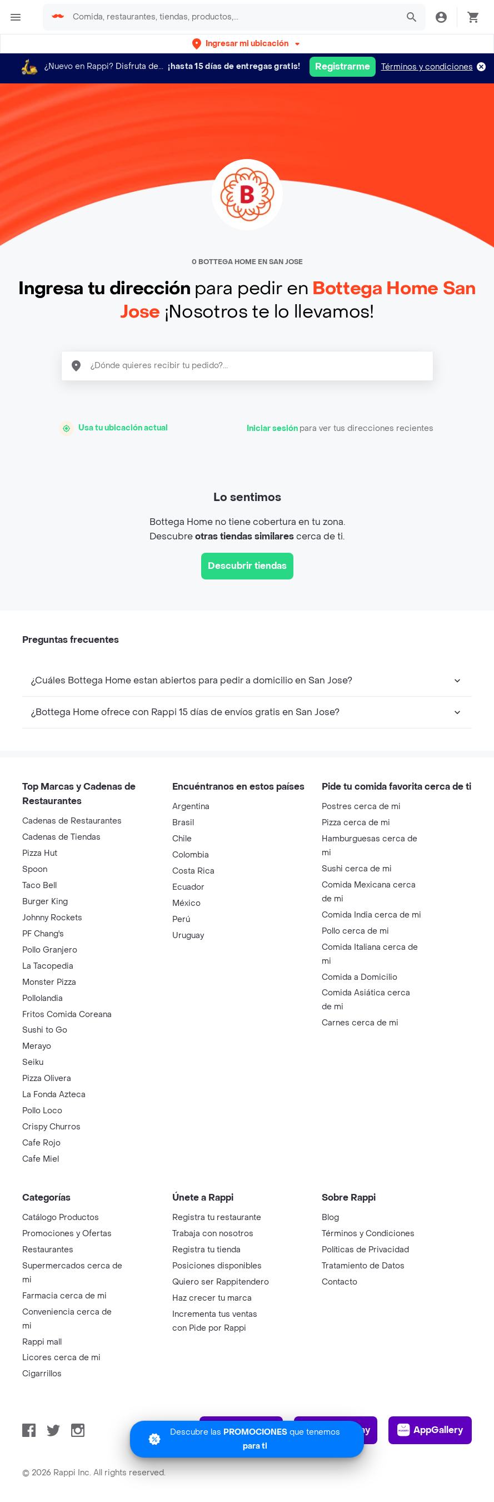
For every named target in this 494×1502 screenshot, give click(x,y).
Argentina (190, 806)
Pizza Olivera (46, 1078)
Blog (330, 1217)
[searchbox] (231, 17)
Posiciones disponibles (217, 1266)
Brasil (183, 822)
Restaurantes (47, 1250)
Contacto (339, 1282)
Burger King (45, 901)
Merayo (36, 1046)
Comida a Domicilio (359, 977)
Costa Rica (193, 871)
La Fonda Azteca (54, 1094)
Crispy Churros (51, 1127)
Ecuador (188, 887)
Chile (182, 839)
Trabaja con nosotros (212, 1233)
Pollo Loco (42, 1111)
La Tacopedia (47, 966)
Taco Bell (39, 885)
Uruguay (188, 935)
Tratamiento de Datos (363, 1266)
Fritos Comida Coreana (67, 1014)
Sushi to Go (44, 1030)
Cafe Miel (40, 1159)
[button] (247, 43)
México (186, 903)
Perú (181, 919)
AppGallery (430, 1430)
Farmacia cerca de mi (64, 1296)
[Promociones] (247, 1439)
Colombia (190, 855)
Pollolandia (42, 998)
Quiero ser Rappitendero (220, 1282)
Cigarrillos (42, 1374)
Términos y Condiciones (368, 1233)
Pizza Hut (39, 853)
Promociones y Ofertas (67, 1233)
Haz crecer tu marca (212, 1298)
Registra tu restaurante (216, 1217)
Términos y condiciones (427, 67)
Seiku (32, 1062)
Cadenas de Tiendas (61, 837)
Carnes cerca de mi (360, 1023)
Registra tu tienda (206, 1250)
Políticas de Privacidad (365, 1250)
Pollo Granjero (49, 950)
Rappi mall (42, 1342)
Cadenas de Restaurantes (72, 821)
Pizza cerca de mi (356, 822)
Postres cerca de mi (361, 806)
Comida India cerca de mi (371, 915)
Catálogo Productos (60, 1217)
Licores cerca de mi (61, 1357)
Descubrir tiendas (247, 566)
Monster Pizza (49, 982)
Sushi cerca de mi (357, 869)
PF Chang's (43, 934)
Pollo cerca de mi (355, 931)
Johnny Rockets (52, 918)
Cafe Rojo (41, 1143)
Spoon (34, 869)
